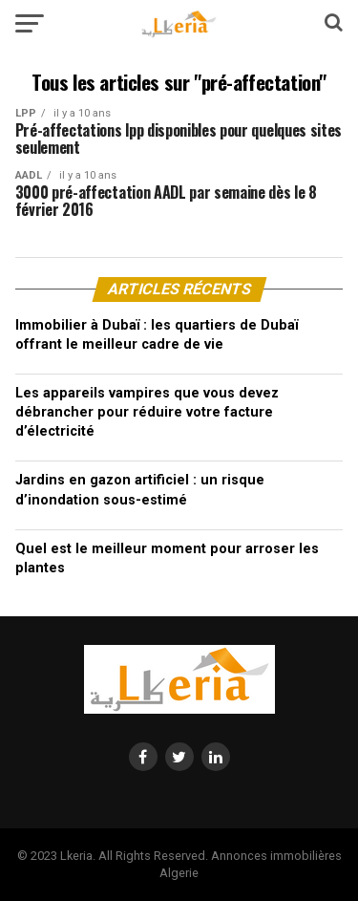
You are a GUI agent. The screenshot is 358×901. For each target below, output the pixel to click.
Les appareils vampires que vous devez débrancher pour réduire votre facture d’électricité (147, 412)
